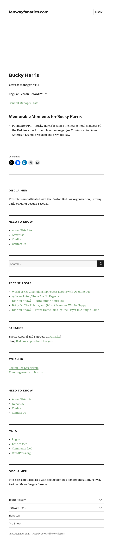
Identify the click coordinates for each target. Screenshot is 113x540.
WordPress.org (21, 453)
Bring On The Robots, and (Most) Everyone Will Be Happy (49, 305)
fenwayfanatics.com (29, 12)
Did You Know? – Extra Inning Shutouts (38, 300)
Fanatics (54, 336)
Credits (16, 239)
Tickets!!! (14, 515)
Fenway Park (17, 507)
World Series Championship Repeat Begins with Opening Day (51, 291)
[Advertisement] (57, 48)
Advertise (18, 234)
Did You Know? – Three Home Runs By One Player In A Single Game (55, 309)
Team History (17, 499)
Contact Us (19, 244)
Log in (16, 439)
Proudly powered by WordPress (48, 533)
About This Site (22, 230)
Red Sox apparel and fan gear (34, 341)
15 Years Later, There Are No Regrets (35, 296)
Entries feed (19, 444)
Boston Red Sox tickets (23, 367)
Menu (98, 12)
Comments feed (22, 448)
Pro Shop (15, 523)
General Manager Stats (23, 103)
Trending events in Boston (26, 372)
